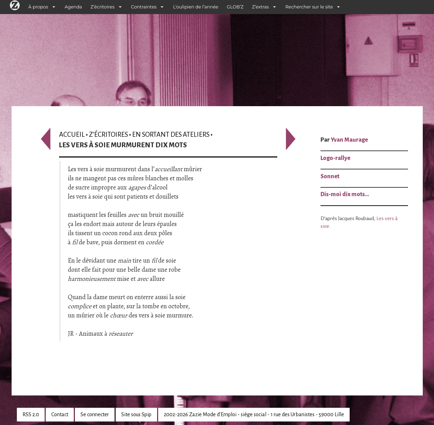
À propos (38, 6)
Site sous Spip (136, 414)
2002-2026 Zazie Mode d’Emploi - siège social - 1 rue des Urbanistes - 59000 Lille (254, 414)
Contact (59, 414)
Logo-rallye (335, 158)
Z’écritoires (103, 6)
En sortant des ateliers (170, 134)
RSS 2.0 (30, 414)
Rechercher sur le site (309, 6)
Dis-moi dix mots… (344, 194)
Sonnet (329, 176)
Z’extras (260, 6)
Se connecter (94, 414)
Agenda (73, 6)
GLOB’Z (235, 6)
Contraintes (144, 6)
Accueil (72, 134)
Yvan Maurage (349, 140)
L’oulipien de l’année (195, 6)
